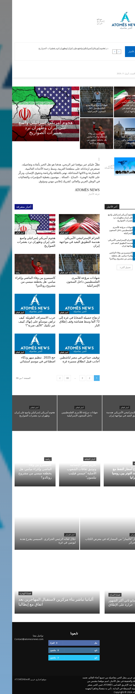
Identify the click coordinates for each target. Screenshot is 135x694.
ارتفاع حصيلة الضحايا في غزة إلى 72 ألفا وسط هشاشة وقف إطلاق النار (67, 321)
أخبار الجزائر (57, 535)
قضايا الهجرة (13, 593)
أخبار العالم (34, 117)
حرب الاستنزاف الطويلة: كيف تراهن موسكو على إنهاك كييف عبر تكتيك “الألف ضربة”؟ (24, 321)
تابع (83, 650)
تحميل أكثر (113, 267)
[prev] (107, 51)
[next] (102, 51)
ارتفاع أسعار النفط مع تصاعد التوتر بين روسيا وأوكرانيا (114, 473)
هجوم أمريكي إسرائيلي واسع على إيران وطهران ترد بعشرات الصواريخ (60, 48)
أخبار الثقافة (77, 459)
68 (55, 378)
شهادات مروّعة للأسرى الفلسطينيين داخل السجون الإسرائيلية (71, 281)
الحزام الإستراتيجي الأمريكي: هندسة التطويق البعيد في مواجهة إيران (67, 241)
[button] (128, 73)
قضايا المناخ (103, 595)
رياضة (84, 130)
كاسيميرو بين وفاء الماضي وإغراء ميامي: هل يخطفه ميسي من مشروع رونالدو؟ (23, 281)
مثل (83, 643)
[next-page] (48, 378)
